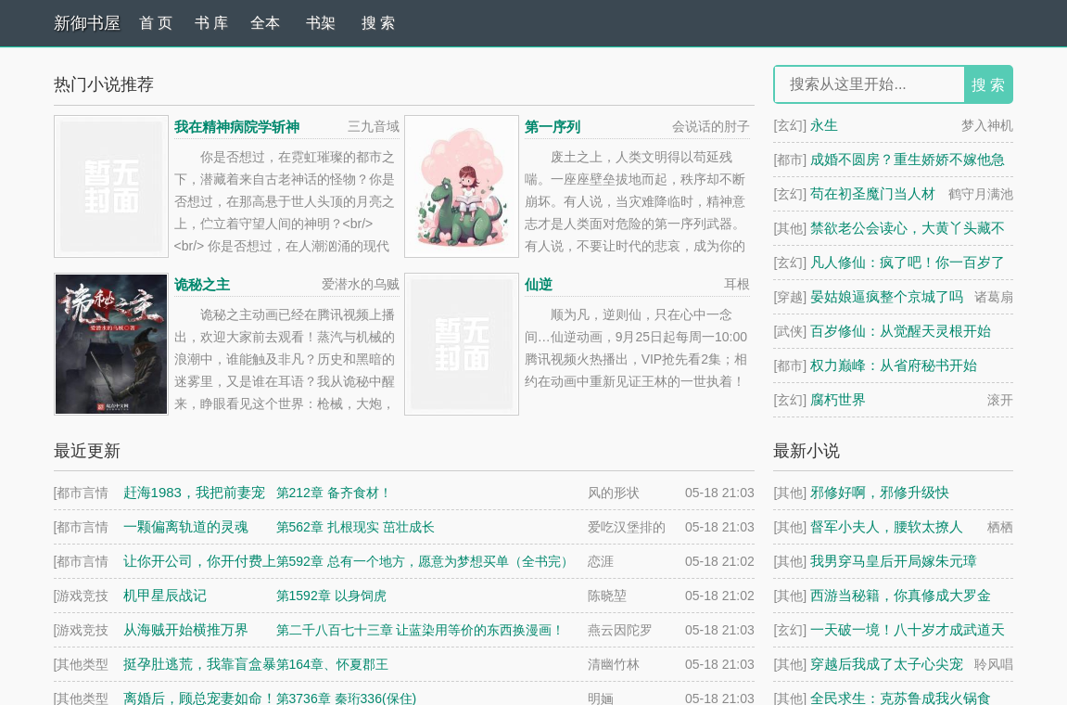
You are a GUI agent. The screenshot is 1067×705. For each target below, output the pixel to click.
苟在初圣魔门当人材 (872, 193)
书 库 (211, 23)
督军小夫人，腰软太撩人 (886, 526)
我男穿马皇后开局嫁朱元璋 (893, 561)
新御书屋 (87, 23)
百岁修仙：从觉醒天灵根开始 (900, 331)
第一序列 (552, 127)
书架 (321, 23)
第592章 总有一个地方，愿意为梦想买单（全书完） (425, 561)
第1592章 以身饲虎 (331, 595)
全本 (265, 23)
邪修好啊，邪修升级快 (879, 492)
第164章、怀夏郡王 (332, 664)
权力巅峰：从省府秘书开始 (893, 365)
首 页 (155, 23)
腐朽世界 (838, 399)
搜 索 (378, 23)
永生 (824, 125)
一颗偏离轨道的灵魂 (185, 526)
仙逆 (539, 284)
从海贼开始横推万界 (185, 629)
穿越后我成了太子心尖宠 (886, 664)
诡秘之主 (202, 284)
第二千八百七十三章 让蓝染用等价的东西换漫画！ (420, 629)
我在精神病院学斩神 (236, 127)
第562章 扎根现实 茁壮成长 (355, 526)
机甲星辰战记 (165, 595)
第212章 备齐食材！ (334, 492)
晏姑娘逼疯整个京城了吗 (886, 296)
